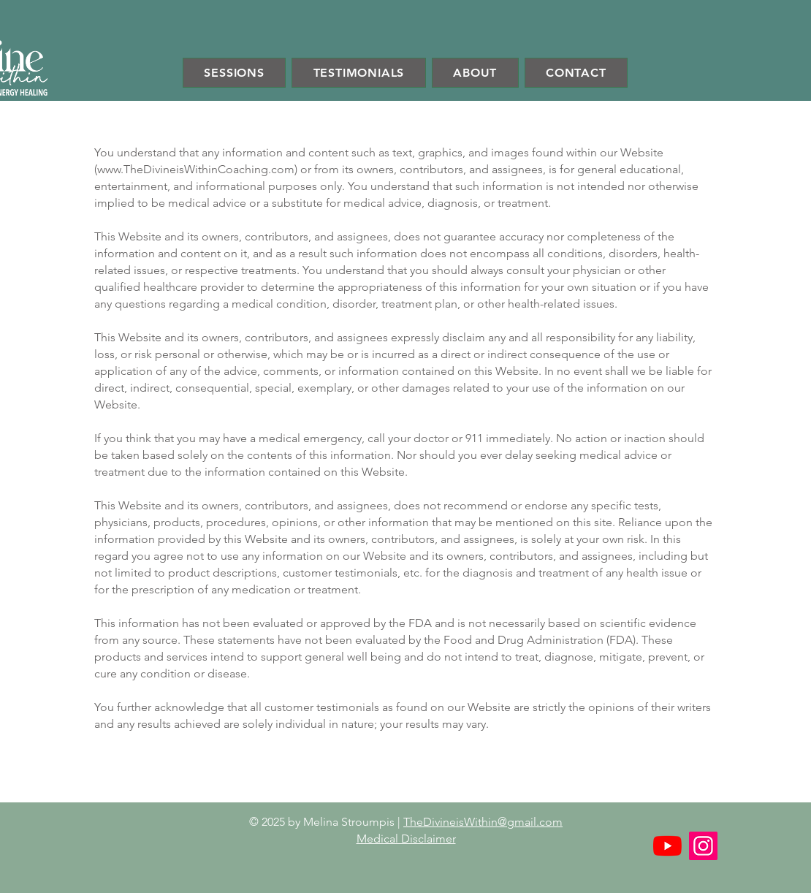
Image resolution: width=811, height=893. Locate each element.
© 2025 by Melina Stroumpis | (326, 822)
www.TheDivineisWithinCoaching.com (195, 169)
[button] (234, 73)
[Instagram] (703, 846)
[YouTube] (667, 846)
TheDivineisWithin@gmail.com (483, 822)
